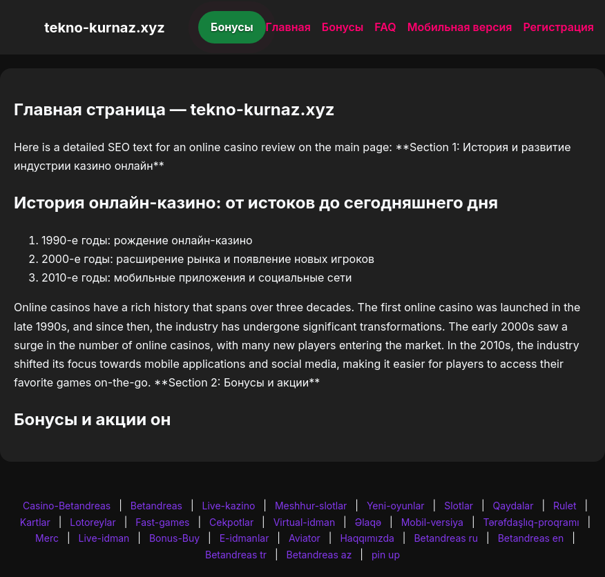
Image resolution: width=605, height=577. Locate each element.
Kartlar (35, 522)
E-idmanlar (244, 538)
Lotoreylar (93, 522)
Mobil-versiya (432, 522)
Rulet (564, 505)
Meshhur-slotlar (311, 505)
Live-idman (103, 538)
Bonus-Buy (174, 538)
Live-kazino (229, 505)
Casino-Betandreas (67, 505)
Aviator (304, 538)
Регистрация (558, 27)
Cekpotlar (231, 522)
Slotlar (458, 505)
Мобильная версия (459, 27)
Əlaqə (368, 522)
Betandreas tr (236, 554)
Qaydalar (513, 505)
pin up (386, 554)
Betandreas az (319, 554)
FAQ (385, 27)
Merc (47, 538)
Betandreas (156, 505)
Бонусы (232, 27)
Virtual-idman (304, 522)
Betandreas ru (446, 538)
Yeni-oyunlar (396, 505)
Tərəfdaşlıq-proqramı (531, 522)
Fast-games (162, 522)
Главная (288, 27)
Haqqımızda (367, 538)
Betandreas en (531, 538)
